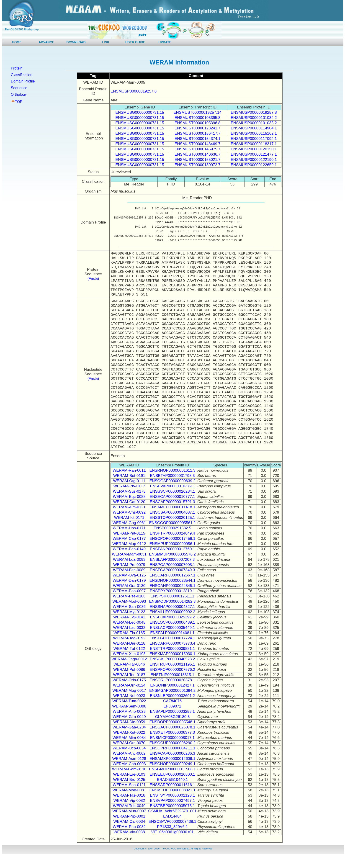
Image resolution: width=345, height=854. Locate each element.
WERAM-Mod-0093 (129, 601)
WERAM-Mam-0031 (129, 554)
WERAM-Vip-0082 (129, 800)
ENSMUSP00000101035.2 (254, 123)
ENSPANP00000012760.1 (172, 549)
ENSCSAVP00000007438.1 (172, 821)
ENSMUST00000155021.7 (197, 159)
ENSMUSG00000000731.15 (139, 112)
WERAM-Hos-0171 (129, 528)
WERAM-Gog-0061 (129, 523)
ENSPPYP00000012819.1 (172, 591)
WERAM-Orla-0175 (129, 680)
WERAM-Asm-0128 (129, 758)
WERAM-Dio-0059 (129, 722)
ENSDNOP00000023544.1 (172, 580)
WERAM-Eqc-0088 (129, 496)
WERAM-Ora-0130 (129, 586)
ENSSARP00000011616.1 (172, 785)
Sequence (19, 88)
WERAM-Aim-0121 (129, 507)
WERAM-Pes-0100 (129, 596)
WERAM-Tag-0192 (129, 638)
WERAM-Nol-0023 (129, 696)
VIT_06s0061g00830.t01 (172, 832)
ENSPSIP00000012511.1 (172, 596)
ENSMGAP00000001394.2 (172, 690)
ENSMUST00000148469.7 (197, 144)
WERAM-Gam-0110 (129, 769)
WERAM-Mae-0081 (129, 790)
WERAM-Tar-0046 (129, 664)
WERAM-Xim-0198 (129, 654)
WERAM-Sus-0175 (129, 491)
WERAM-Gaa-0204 (129, 727)
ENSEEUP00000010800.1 (172, 774)
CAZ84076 (172, 701)
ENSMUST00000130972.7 (197, 165)
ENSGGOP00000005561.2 (172, 523)
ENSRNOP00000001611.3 (172, 470)
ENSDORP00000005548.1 (172, 722)
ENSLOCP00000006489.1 (172, 622)
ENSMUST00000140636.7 (197, 154)
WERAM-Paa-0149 (129, 549)
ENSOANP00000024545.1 (172, 586)
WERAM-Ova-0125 (129, 575)
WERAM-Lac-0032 (129, 627)
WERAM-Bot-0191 (129, 475)
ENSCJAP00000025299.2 (172, 617)
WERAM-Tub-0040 (129, 806)
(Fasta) (93, 278)
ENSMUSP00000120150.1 (254, 149)
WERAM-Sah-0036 (129, 606)
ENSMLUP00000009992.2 (172, 612)
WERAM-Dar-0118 (129, 643)
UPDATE (164, 42)
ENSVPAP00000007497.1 (172, 800)
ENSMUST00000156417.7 (197, 133)
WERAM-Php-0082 (129, 827)
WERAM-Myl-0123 (129, 612)
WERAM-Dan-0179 (129, 580)
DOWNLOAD (76, 42)
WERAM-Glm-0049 (129, 717)
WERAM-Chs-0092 (129, 512)
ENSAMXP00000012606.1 (172, 758)
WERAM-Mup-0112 (129, 544)
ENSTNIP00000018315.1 (172, 675)
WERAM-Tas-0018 (129, 795)
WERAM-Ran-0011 (129, 470)
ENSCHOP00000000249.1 (172, 764)
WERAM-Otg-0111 (129, 481)
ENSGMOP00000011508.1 (172, 769)
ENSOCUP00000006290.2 (172, 743)
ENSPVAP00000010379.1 (172, 486)
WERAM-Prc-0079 (129, 565)
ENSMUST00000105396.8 (197, 123)
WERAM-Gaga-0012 (129, 659)
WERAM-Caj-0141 (129, 617)
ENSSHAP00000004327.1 (172, 606)
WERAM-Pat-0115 (129, 533)
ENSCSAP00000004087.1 (172, 512)
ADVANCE (46, 42)
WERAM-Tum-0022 (129, 701)
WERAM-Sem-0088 (129, 706)
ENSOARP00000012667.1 (172, 575)
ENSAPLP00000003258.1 (172, 711)
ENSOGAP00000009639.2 (172, 481)
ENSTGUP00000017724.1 (172, 638)
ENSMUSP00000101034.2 (254, 118)
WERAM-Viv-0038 (129, 832)
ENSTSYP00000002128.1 (172, 795)
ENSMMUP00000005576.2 (172, 554)
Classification (21, 75)
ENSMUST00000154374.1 (197, 138)
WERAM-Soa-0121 (129, 785)
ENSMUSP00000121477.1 (254, 154)
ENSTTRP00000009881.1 (172, 648)
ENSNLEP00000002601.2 (172, 696)
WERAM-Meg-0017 (129, 690)
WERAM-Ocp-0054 (129, 748)
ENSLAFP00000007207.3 (172, 559)
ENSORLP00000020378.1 (172, 680)
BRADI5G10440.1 (172, 779)
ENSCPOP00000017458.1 (172, 538)
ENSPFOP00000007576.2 (172, 669)
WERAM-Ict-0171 (129, 517)
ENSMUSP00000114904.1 (254, 128)
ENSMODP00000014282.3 (172, 601)
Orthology (19, 94)
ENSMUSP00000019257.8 (134, 91)
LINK (105, 42)
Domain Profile (23, 81)
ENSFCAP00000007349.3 (172, 570)
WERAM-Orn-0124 (129, 685)
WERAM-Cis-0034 (129, 821)
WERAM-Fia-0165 (129, 633)
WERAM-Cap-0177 (129, 538)
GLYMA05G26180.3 (172, 717)
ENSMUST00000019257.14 (197, 112)
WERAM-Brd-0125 (129, 779)
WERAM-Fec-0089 (129, 570)
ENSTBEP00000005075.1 (172, 806)
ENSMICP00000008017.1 (172, 738)
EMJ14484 (172, 816)
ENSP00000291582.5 (172, 528)
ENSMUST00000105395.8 (197, 118)
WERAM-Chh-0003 (129, 764)
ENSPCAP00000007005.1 (172, 565)
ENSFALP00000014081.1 (172, 633)
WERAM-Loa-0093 (129, 559)
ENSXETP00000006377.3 (172, 732)
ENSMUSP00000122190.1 (254, 159)
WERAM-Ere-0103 (129, 774)
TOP (19, 102)
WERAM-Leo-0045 (129, 622)
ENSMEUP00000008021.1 (172, 790)
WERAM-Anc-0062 (129, 753)
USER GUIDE (135, 42)
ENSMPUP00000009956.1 (172, 544)
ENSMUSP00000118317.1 (254, 144)
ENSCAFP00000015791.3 (172, 502)
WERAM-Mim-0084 (129, 738)
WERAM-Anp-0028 (129, 711)
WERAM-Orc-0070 (129, 743)
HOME (17, 42)
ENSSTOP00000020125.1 (172, 517)
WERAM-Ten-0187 (129, 675)
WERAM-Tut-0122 (129, 648)
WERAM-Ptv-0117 (129, 486)
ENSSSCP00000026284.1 (172, 491)
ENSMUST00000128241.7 (197, 128)
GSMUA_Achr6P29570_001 (172, 811)
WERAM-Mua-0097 (129, 811)
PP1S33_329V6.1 (172, 827)
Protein (17, 68)
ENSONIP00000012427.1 (172, 685)
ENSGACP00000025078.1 (172, 727)
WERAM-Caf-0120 (129, 502)
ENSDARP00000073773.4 (172, 643)
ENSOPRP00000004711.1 (172, 748)
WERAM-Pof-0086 (129, 669)
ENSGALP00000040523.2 (172, 659)
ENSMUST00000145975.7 (197, 149)
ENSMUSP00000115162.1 (254, 133)
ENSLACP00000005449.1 (172, 627)
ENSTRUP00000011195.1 (172, 664)
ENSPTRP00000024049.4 (172, 533)
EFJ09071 (172, 706)
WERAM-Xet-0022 (129, 732)
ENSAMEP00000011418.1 (172, 507)
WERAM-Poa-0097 (129, 591)
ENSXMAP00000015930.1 (172, 654)
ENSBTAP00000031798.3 (172, 475)
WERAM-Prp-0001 (129, 816)
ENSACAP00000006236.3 (172, 753)
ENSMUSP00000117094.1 (254, 138)
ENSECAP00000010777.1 (172, 496)
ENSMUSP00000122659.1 (254, 165)
